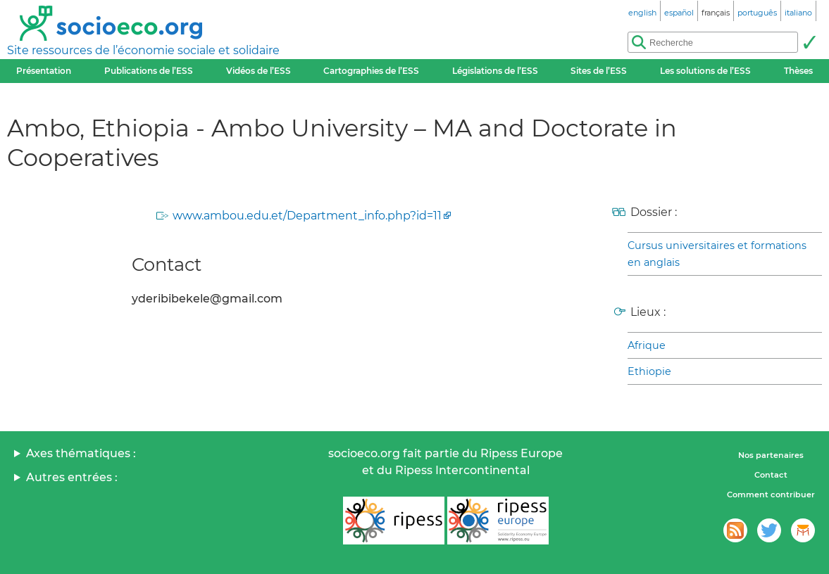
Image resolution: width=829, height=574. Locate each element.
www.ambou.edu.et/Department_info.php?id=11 (307, 215)
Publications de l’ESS (148, 70)
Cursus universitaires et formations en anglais (717, 254)
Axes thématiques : (81, 453)
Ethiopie (649, 371)
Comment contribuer (771, 494)
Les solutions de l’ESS (705, 70)
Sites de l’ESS (599, 70)
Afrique (647, 345)
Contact (770, 475)
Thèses (798, 70)
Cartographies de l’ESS (371, 70)
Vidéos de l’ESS (258, 70)
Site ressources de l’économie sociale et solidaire (143, 50)
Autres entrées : (72, 477)
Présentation (43, 70)
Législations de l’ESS (495, 70)
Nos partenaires (771, 455)
